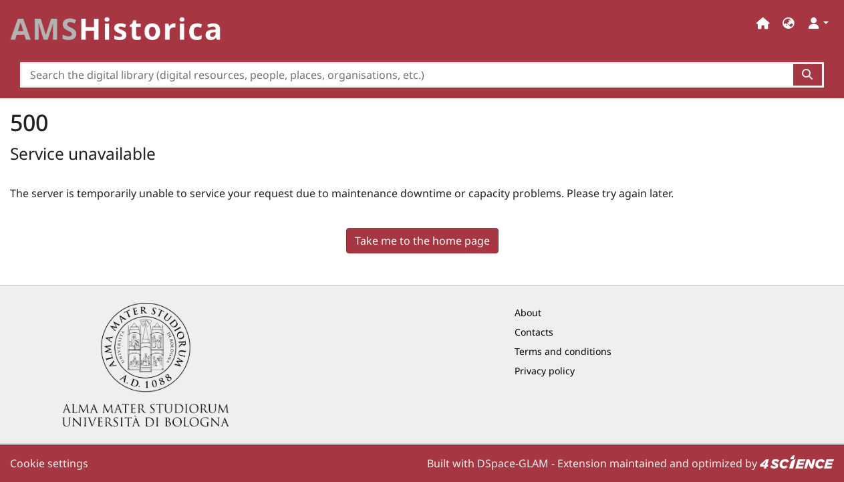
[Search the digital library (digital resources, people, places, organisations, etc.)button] (808, 75)
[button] (788, 23)
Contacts (534, 332)
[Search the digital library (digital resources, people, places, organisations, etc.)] (406, 75)
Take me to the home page (422, 240)
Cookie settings (49, 463)
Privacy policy (545, 370)
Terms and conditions (563, 351)
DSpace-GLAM (513, 463)
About (528, 312)
